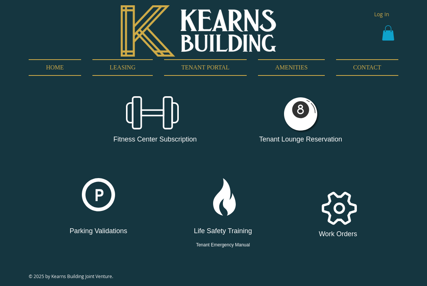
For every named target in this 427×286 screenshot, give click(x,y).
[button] (388, 33)
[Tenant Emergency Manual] (223, 245)
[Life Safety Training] (223, 231)
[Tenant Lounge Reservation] (300, 140)
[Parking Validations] (98, 231)
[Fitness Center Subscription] (155, 140)
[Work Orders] (338, 234)
